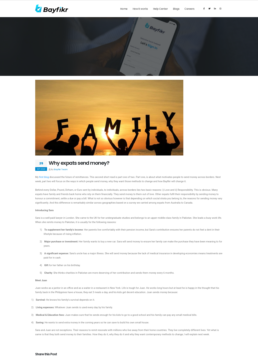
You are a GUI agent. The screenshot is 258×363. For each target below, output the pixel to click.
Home (124, 9)
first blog (44, 177)
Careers (189, 9)
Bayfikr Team (61, 169)
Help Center (160, 9)
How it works (140, 9)
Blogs (176, 9)
